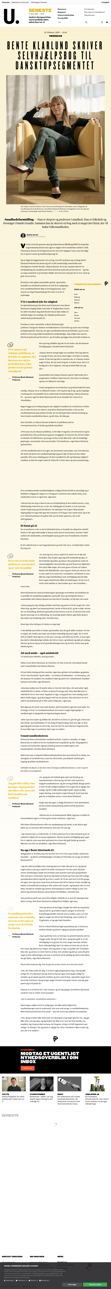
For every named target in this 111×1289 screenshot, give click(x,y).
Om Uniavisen (89, 9)
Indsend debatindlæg (66, 15)
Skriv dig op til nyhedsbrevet (94, 12)
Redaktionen (62, 1262)
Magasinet (62, 12)
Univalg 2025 (63, 18)
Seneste (40, 10)
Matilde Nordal (32, 235)
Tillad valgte (72, 1284)
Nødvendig (10, 1280)
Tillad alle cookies (95, 1284)
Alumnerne (62, 9)
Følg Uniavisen (89, 15)
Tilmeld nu (27, 1068)
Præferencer (23, 1280)
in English (105, 2)
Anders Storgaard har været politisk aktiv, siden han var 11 (40, 19)
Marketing (45, 1280)
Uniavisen (6, 2)
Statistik (34, 1280)
